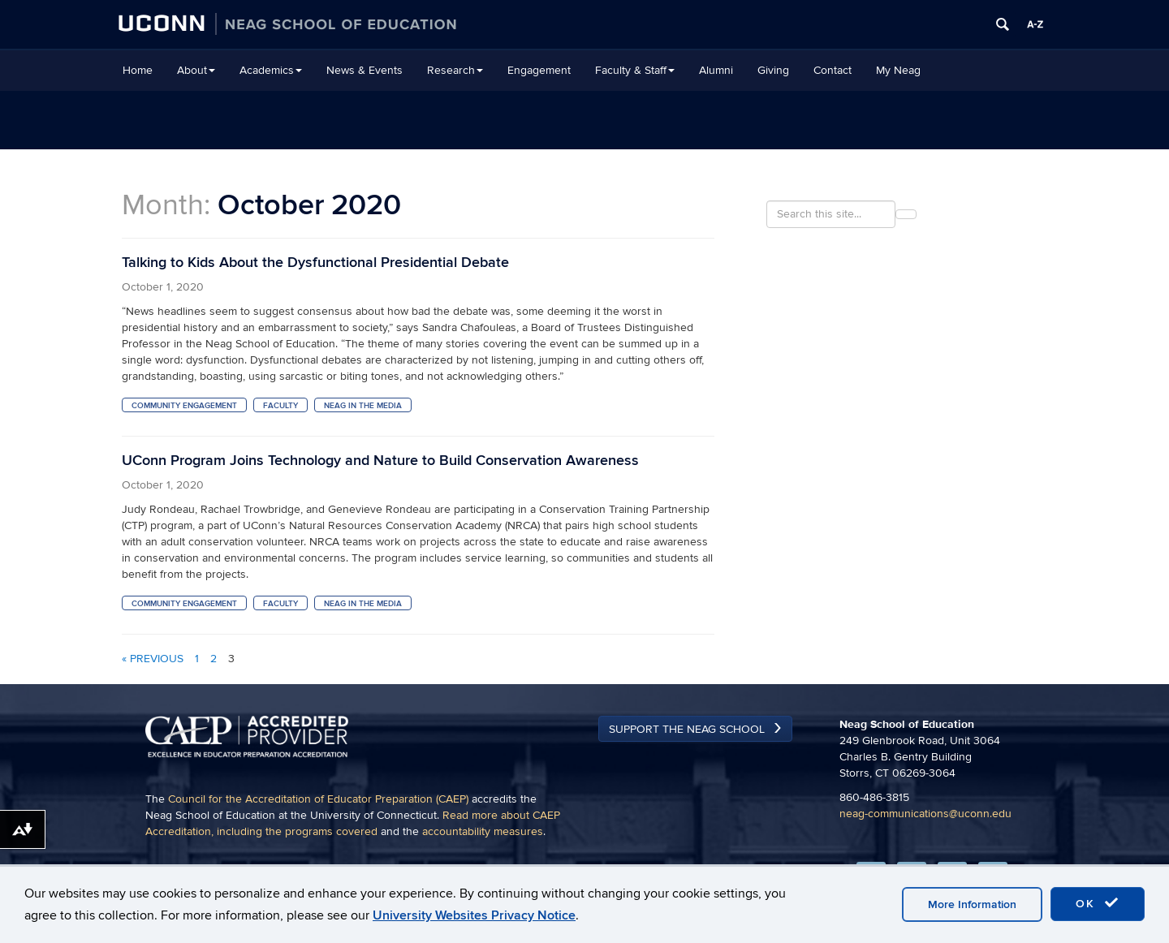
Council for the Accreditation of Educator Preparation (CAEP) (318, 799)
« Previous (152, 658)
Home (138, 70)
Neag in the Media (363, 406)
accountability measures (482, 831)
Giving (773, 70)
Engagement (539, 70)
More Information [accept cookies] (972, 904)
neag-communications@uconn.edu (925, 813)
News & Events (364, 70)
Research (455, 70)
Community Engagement (184, 406)
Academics (270, 70)
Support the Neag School (687, 729)
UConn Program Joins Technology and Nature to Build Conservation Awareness (380, 460)
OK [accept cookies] (1097, 903)
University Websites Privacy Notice (474, 915)
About (196, 70)
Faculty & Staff (635, 70)
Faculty (280, 406)
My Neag (898, 70)
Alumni (716, 70)
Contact (832, 70)
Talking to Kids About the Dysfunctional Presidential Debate (315, 262)
